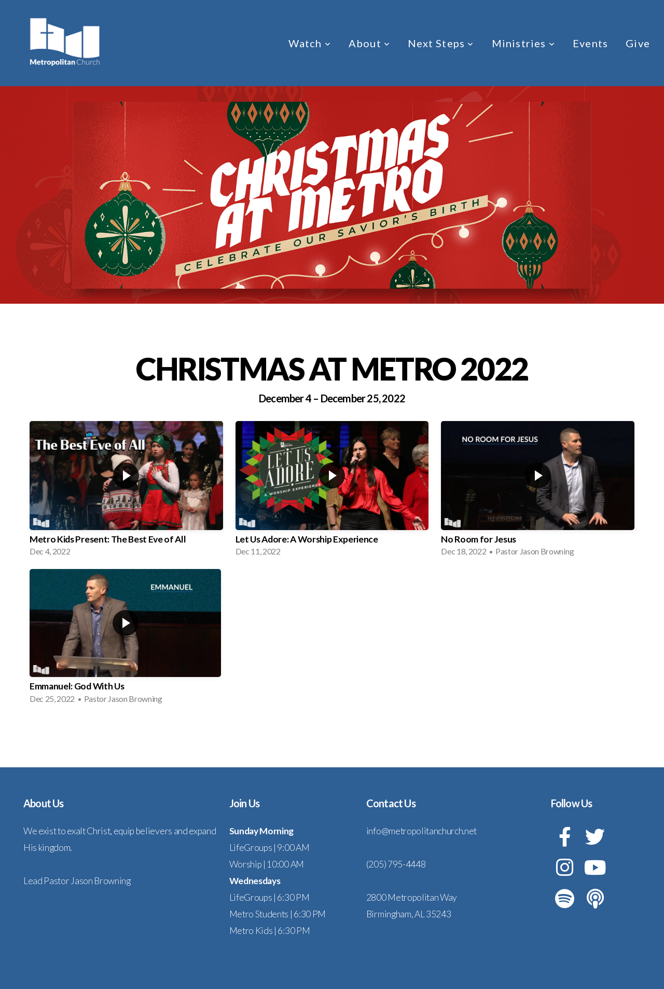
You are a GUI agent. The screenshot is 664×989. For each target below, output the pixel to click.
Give (638, 43)
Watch (309, 43)
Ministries (523, 43)
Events (590, 43)
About (369, 43)
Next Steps (441, 43)
